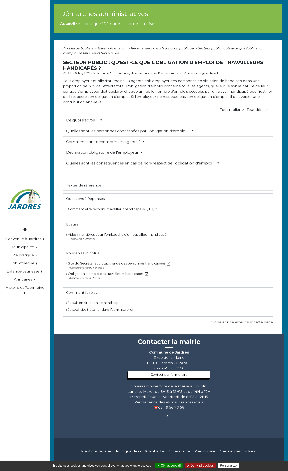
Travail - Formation (112, 48)
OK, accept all (169, 465)
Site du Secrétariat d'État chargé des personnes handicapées (119, 263)
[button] (25, 230)
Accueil (67, 23)
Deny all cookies (200, 465)
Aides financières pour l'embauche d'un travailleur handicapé (117, 235)
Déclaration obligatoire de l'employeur (103, 152)
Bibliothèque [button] (23, 263)
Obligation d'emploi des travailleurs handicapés (108, 274)
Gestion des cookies (237, 451)
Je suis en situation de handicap (93, 303)
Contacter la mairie (169, 342)
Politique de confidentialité (140, 451)
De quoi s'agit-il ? (82, 120)
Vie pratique (89, 23)
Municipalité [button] (23, 247)
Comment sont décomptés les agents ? (104, 141)
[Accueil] (25, 199)
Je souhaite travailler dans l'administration (101, 310)
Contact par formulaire (169, 375)
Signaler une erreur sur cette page (242, 322)
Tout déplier (259, 109)
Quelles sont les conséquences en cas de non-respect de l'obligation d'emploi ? (141, 163)
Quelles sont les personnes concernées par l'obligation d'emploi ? (128, 131)
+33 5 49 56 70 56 (169, 368)
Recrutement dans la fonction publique (162, 48)
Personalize (228, 465)
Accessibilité (179, 451)
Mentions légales (96, 451)
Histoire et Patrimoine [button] (25, 287)
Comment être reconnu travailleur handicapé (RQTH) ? (112, 209)
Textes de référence (83, 185)
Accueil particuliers (78, 48)
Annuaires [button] (23, 279)
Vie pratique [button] (23, 255)
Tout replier (233, 109)
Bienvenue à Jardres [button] (23, 239)
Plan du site (204, 451)
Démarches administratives (129, 23)
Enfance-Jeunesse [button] (23, 271)
